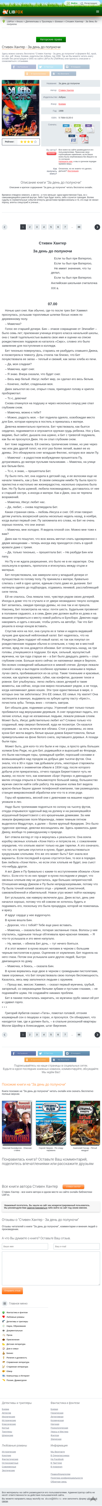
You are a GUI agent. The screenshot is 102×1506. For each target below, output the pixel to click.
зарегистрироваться (37, 1209)
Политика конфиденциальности (67, 1478)
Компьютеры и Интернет (18, 1376)
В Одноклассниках (38, 74)
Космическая (57, 1420)
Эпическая (56, 1439)
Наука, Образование (16, 1326)
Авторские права (51, 39)
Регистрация (90, 3)
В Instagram (77, 67)
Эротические (8, 1471)
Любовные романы (15, 1317)
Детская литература (16, 1344)
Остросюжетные (10, 1463)
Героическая (57, 1413)
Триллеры (7, 1432)
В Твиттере (49, 67)
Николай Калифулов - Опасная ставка (17, 1150)
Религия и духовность (17, 1358)
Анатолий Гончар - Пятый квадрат (85, 1150)
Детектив (6, 1413)
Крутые (5, 1428)
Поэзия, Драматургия (16, 1380)
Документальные (15, 1331)
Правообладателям (60, 1474)
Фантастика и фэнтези (17, 1313)
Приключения (13, 1340)
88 (79, 227)
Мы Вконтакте (64, 74)
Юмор (9, 1371)
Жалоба (51, 154)
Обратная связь (59, 1482)
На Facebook (21, 67)
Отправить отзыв (12, 1292)
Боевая (54, 1409)
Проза (9, 1335)
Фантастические (10, 1459)
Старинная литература (17, 1367)
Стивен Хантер (66, 91)
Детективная (57, 1417)
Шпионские (7, 1435)
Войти (74, 3)
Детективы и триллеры (17, 1322)
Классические (9, 1424)
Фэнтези (55, 1435)
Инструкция (73, 171)
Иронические (8, 1417)
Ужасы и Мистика (59, 1432)
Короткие (6, 1456)
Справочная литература (18, 1362)
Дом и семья (12, 1349)
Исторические (9, 1420)
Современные (9, 1467)
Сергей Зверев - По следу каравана (51, 1150)
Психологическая (59, 1428)
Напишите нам (65, 162)
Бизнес (10, 1353)
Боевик (62, 104)
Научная (55, 1424)
